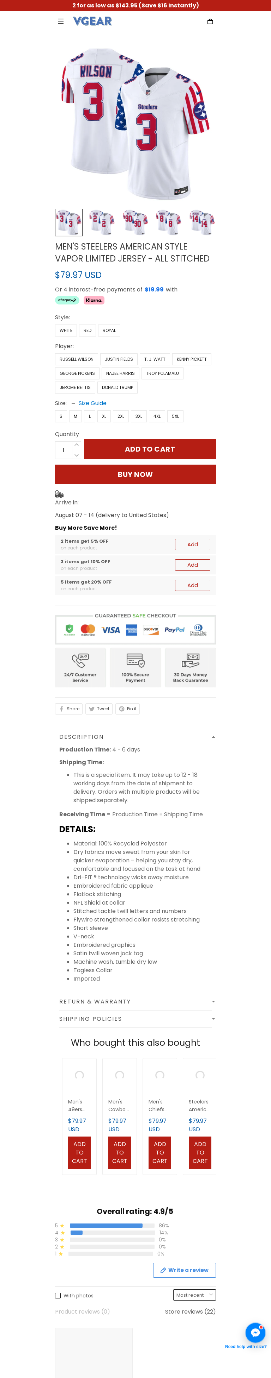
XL (104, 393)
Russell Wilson (77, 336)
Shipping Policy (75, 1167)
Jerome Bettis (75, 364)
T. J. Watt (154, 336)
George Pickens (77, 350)
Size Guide (93, 380)
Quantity (67, 411)
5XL (175, 393)
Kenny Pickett (192, 336)
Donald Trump (117, 364)
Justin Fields (119, 336)
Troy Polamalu (162, 350)
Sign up (197, 1315)
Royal (109, 307)
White (66, 307)
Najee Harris (120, 350)
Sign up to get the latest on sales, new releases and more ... (134, 1296)
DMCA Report (118, 1345)
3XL (139, 393)
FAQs (62, 1230)
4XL (157, 393)
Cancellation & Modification (93, 1254)
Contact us (70, 1218)
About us (67, 1131)
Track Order (72, 1242)
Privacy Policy (74, 1155)
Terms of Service (78, 1143)
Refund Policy (73, 1179)
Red (87, 307)
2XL (121, 393)
